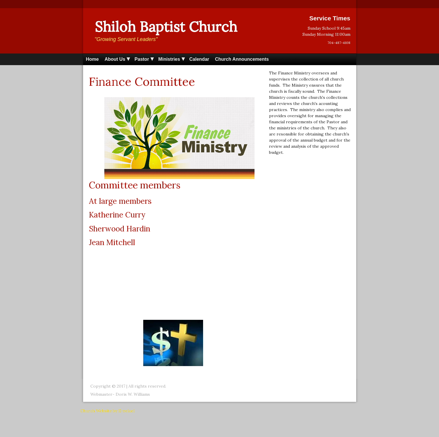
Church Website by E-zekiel (107, 410)
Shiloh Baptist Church (166, 26)
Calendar (199, 59)
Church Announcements (242, 59)
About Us (115, 59)
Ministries (169, 59)
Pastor (142, 59)
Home (92, 59)
